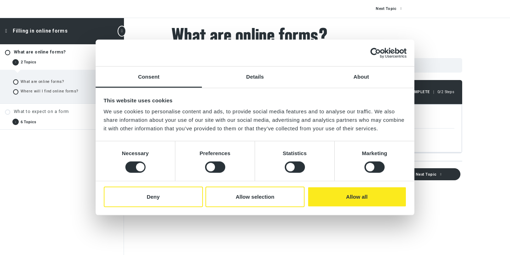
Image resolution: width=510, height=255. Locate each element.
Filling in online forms (40, 31)
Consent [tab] (149, 77)
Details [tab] (255, 77)
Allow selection (255, 197)
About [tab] (361, 77)
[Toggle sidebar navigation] (122, 31)
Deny (153, 197)
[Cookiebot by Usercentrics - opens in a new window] (376, 52)
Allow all (357, 197)
